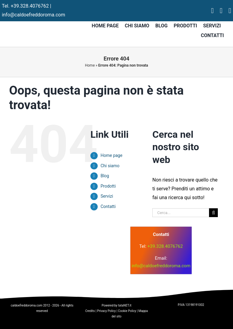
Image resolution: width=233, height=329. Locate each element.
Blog (104, 175)
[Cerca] (213, 212)
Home (90, 65)
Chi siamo (109, 165)
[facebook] (212, 10)
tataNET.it (124, 305)
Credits (90, 311)
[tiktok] (229, 10)
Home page (111, 155)
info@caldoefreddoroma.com (33, 15)
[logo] (79, 244)
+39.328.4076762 (30, 6)
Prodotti (108, 186)
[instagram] (221, 10)
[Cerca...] (180, 212)
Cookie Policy (127, 311)
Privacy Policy (106, 311)
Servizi (106, 196)
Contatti (108, 206)
